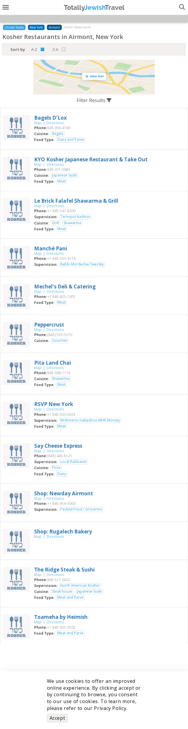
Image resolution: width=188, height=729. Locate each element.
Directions (55, 122)
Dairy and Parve (70, 139)
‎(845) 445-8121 (59, 455)
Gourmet (59, 340)
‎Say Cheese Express (58, 445)
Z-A (55, 49)
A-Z (34, 49)
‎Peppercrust (49, 324)
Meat (61, 181)
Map (38, 122)
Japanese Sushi (64, 175)
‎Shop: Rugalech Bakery (63, 531)
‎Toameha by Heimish (61, 617)
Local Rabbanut (73, 461)
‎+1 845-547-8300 (61, 210)
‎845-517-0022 (58, 579)
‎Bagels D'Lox (50, 117)
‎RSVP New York (53, 404)
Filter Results (94, 100)
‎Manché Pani (50, 248)
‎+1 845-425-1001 (61, 296)
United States (14, 27)
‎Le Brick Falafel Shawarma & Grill (76, 200)
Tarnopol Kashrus (75, 216)
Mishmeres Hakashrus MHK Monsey (90, 420)
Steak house (62, 591)
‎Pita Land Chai (52, 362)
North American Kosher (80, 585)
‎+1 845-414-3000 (61, 503)
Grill (55, 223)
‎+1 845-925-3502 (61, 627)
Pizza (56, 467)
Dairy (61, 474)
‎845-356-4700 (58, 127)
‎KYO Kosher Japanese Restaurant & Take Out (91, 159)
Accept (57, 718)
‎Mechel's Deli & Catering (65, 286)
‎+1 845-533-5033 (61, 414)
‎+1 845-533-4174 (61, 258)
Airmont (54, 27)
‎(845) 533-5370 (59, 334)
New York (36, 27)
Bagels (57, 133)
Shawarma (72, 223)
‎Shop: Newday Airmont (63, 493)
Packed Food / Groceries (81, 509)
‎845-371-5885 (58, 169)
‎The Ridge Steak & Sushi (64, 569)
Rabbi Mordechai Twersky (82, 264)
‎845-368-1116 (58, 372)
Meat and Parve (70, 597)
